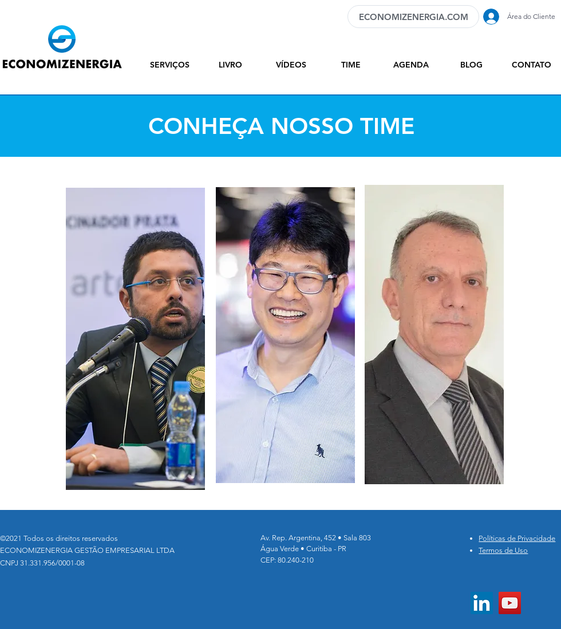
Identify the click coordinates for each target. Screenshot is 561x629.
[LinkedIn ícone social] (482, 603)
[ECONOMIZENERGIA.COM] (413, 16)
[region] (135, 343)
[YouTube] (510, 603)
